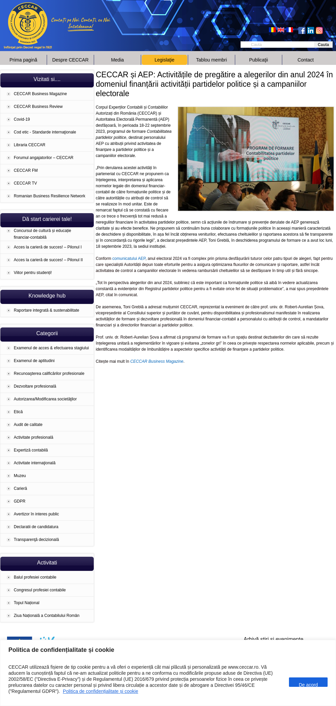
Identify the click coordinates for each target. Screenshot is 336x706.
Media (117, 60)
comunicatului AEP (128, 258)
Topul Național (26, 602)
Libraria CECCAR (29, 145)
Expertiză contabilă (31, 450)
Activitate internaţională (34, 463)
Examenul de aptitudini (34, 360)
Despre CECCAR (70, 60)
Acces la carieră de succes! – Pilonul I (48, 247)
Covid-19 (22, 119)
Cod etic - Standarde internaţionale (45, 132)
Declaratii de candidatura (36, 526)
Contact (305, 60)
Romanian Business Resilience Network (49, 196)
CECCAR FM (26, 170)
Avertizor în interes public (36, 514)
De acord (308, 684)
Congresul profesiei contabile (40, 590)
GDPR (20, 501)
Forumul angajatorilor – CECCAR (43, 157)
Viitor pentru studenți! (33, 272)
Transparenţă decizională (36, 539)
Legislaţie (164, 60)
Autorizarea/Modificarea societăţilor (45, 399)
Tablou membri (211, 60)
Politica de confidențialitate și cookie (100, 691)
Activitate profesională (33, 437)
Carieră (20, 488)
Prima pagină (23, 60)
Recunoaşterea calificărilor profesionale (49, 373)
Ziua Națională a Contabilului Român (46, 615)
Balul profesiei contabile (35, 577)
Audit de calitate (28, 424)
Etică (18, 411)
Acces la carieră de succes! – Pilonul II (48, 260)
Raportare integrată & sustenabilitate (46, 310)
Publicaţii (258, 60)
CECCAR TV (25, 183)
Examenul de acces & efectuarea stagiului (51, 348)
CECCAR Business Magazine (40, 93)
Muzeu (20, 475)
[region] (168, 673)
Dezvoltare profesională (35, 386)
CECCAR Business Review (38, 106)
